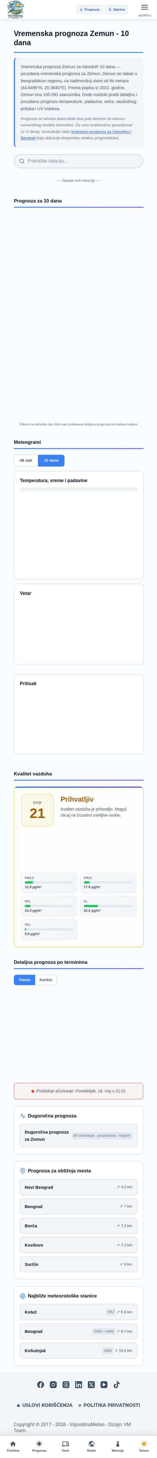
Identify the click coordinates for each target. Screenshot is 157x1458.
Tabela (24, 980)
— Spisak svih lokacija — (78, 180)
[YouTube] (104, 1384)
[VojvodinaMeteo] (15, 9)
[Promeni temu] (144, 1447)
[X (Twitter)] (91, 1384)
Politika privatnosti (109, 1405)
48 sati (26, 460)
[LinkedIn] (78, 1384)
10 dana (51, 460)
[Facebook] (40, 1384)
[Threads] (66, 1384)
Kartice (45, 980)
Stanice (116, 10)
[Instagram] (53, 1384)
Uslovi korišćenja (45, 1405)
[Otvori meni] (145, 7)
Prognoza (89, 10)
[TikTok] (116, 1384)
